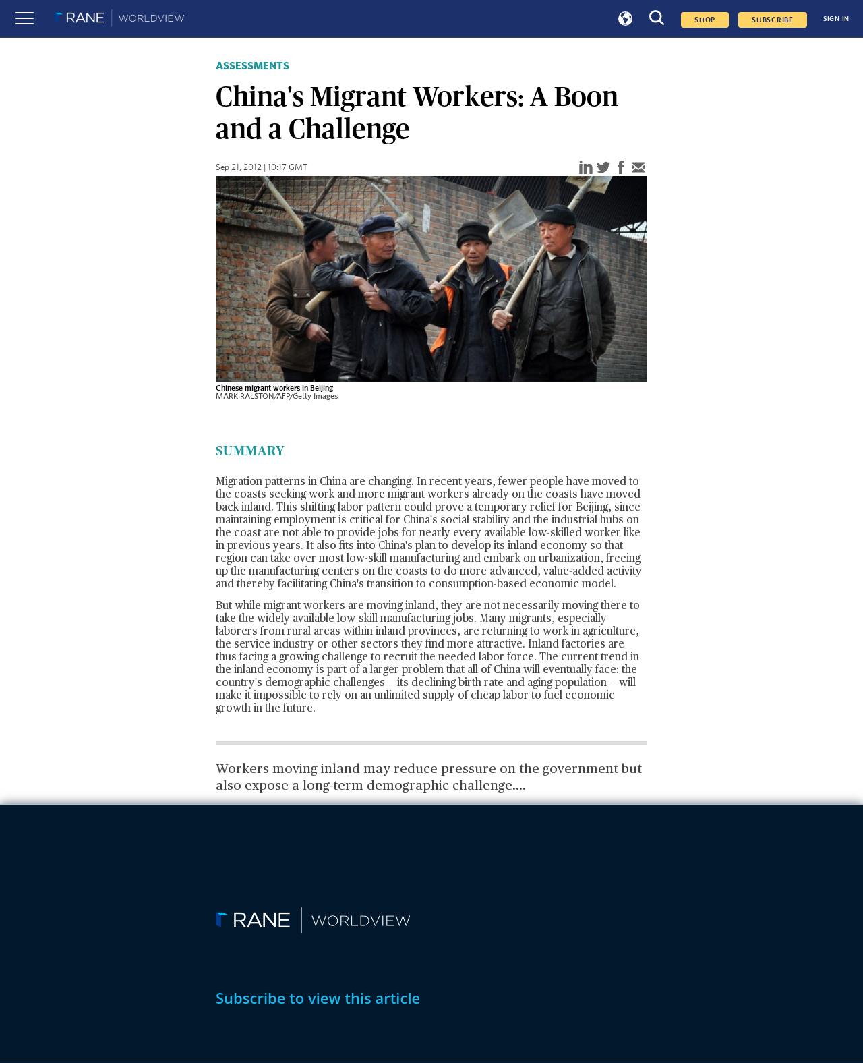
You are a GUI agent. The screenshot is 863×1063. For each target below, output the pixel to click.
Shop (704, 20)
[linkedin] (586, 168)
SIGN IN (836, 19)
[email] (638, 168)
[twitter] (603, 168)
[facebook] (621, 168)
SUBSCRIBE (773, 20)
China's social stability (456, 520)
